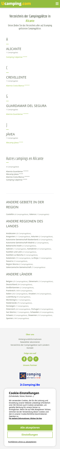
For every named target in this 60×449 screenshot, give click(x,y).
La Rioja (41, 258)
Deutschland (19, 284)
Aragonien (18, 236)
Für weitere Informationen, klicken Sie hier (25, 418)
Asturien (42, 236)
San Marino (18, 312)
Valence (39, 214)
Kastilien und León (21, 252)
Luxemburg (18, 296)
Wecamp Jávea (14, 142)
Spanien (17, 318)
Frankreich (19, 290)
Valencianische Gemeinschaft (25, 267)
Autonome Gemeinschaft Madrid (27, 242)
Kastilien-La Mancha (22, 255)
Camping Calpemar (16, 57)
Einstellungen (30, 434)
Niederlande (19, 303)
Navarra (17, 261)
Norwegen (17, 306)
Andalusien (18, 233)
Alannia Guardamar (17, 114)
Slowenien (40, 315)
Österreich (18, 309)
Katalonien (18, 258)
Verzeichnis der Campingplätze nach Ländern (30, 345)
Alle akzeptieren (30, 427)
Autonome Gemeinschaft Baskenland (29, 239)
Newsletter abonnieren (30, 342)
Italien (17, 293)
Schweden (42, 312)
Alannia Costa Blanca (17, 85)
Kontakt (30, 348)
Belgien (17, 281)
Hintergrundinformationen (30, 339)
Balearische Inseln (21, 245)
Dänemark (41, 281)
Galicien (16, 249)
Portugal (42, 309)
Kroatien (40, 293)
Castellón (17, 214)
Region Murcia (19, 264)
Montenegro (18, 300)
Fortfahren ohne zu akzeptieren (22, 441)
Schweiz (17, 315)
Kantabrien (39, 249)
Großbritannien (20, 287)
